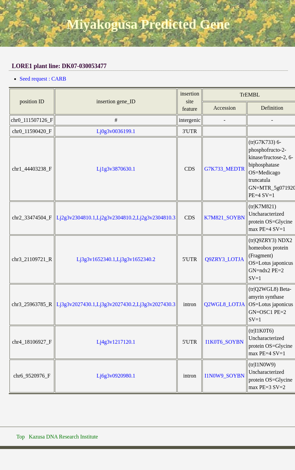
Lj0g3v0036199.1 (116, 131)
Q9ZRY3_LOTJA (224, 259)
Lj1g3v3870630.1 (116, 169)
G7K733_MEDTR (224, 169)
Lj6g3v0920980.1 (116, 376)
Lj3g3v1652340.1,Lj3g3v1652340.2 (116, 259)
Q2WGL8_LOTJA (224, 304)
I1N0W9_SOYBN (224, 376)
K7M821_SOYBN (224, 217)
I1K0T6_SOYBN (224, 342)
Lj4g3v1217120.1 (116, 342)
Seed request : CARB (43, 79)
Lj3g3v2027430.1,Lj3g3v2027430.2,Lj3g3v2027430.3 (116, 304)
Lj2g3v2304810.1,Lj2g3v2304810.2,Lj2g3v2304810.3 (116, 217)
